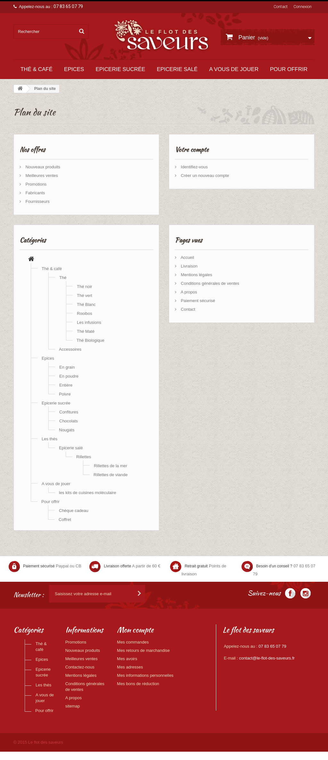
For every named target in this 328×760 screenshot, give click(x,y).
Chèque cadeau (73, 510)
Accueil (187, 257)
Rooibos (84, 313)
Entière (65, 385)
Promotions (35, 184)
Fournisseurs (37, 201)
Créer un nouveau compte (204, 175)
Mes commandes (133, 642)
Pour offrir (289, 69)
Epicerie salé (177, 69)
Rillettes (83, 456)
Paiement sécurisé (197, 300)
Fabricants (34, 192)
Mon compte (135, 629)
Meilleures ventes (41, 175)
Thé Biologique (90, 340)
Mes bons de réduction (138, 683)
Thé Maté (85, 331)
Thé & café (36, 69)
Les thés (49, 438)
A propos (188, 292)
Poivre (65, 394)
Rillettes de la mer (110, 465)
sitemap (72, 706)
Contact (281, 6)
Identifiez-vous (194, 166)
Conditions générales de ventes (209, 283)
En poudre (68, 376)
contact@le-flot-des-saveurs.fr (267, 658)
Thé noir (84, 286)
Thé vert (84, 295)
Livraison (189, 266)
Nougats (66, 430)
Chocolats (68, 421)
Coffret (65, 519)
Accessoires (70, 349)
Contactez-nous (79, 667)
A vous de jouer (233, 69)
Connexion (302, 6)
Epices (74, 69)
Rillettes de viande (110, 474)
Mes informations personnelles (145, 675)
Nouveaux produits (42, 166)
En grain (67, 367)
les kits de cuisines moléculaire (87, 492)
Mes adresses (130, 667)
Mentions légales (196, 274)
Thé (62, 277)
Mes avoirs (127, 658)
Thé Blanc (86, 304)
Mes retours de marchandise (143, 650)
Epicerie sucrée (120, 69)
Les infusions (89, 322)
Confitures (68, 412)
